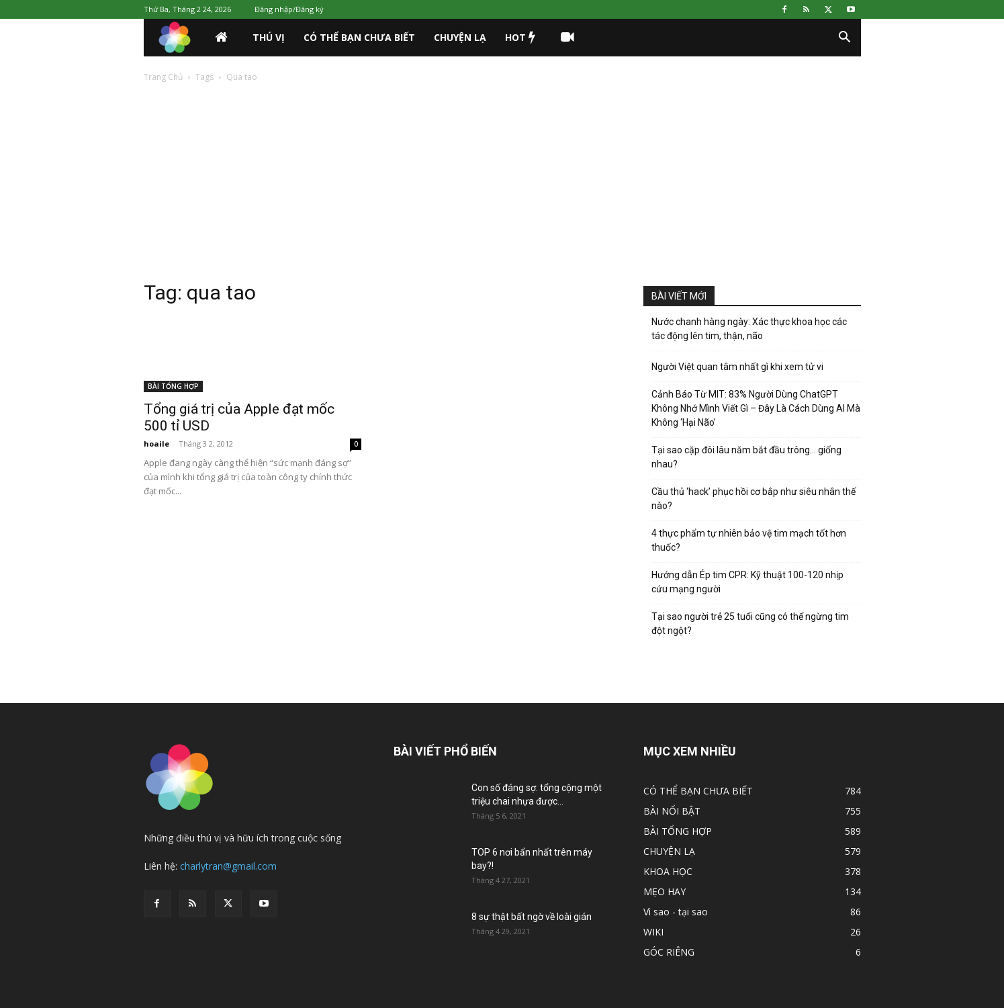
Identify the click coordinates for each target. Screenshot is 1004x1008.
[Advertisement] (502, 185)
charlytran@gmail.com (228, 866)
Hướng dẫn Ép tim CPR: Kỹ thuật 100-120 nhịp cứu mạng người (747, 581)
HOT (520, 37)
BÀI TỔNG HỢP (173, 386)
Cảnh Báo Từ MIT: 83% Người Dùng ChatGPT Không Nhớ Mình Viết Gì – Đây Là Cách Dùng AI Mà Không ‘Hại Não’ (755, 408)
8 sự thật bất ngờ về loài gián (531, 916)
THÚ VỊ (269, 37)
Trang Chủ (163, 77)
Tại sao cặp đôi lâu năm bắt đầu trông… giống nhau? (746, 457)
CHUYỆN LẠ (460, 37)
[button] (845, 38)
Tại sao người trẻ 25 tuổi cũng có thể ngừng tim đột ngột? (750, 623)
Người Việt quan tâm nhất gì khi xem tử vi (737, 366)
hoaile (156, 444)
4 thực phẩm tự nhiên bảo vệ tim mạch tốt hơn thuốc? (748, 540)
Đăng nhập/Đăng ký (289, 9)
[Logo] (175, 38)
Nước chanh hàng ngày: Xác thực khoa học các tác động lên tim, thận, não (749, 328)
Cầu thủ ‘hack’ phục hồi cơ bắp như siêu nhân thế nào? (753, 498)
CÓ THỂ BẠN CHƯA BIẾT (359, 37)
